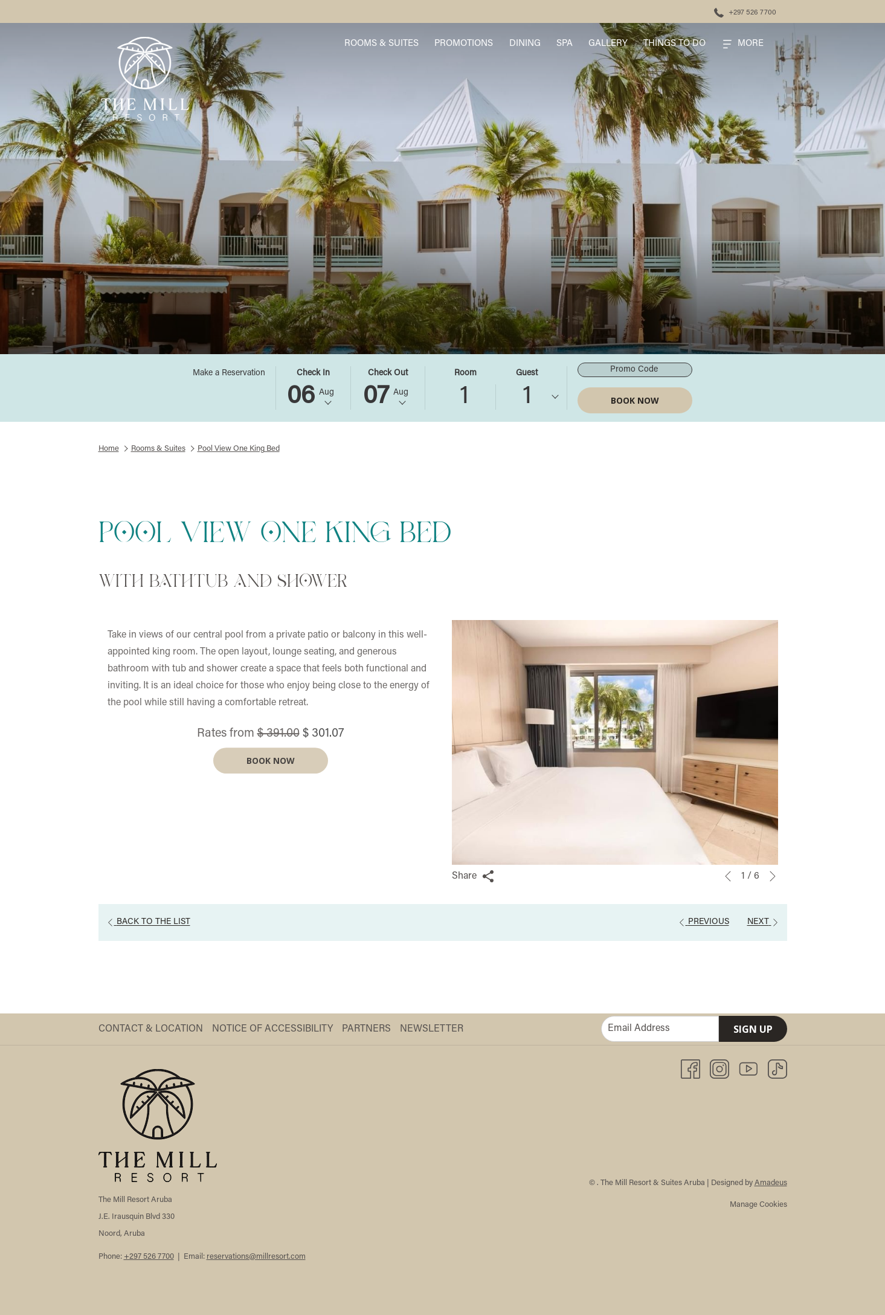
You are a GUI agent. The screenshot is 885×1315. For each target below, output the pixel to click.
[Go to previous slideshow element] (727, 876)
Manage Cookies (758, 1205)
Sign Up (753, 1029)
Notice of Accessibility (272, 1029)
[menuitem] (381, 44)
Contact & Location (150, 1029)
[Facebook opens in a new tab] (690, 1069)
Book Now (635, 400)
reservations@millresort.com (256, 1257)
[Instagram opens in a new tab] (719, 1069)
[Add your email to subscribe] (660, 1029)
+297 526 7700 (149, 1257)
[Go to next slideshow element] (772, 876)
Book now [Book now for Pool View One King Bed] (270, 779)
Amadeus (771, 1183)
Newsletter (431, 1029)
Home (108, 449)
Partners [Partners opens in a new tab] (368, 1029)
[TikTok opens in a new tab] (777, 1069)
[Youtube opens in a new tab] (748, 1069)
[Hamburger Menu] (743, 44)
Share (473, 876)
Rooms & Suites (158, 449)
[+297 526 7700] (745, 11)
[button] (313, 388)
